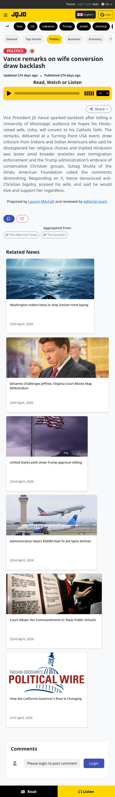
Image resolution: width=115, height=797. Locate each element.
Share (98, 109)
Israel (84, 26)
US (32, 26)
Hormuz (101, 26)
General (11, 39)
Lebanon (48, 26)
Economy (95, 39)
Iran (19, 26)
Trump (67, 26)
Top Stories (33, 39)
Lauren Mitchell (41, 201)
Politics (54, 39)
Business (74, 39)
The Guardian (54, 235)
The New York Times (21, 235)
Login (105, 15)
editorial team (95, 201)
